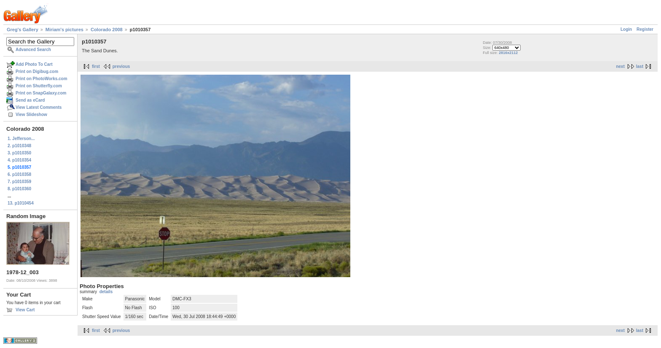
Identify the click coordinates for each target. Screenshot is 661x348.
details (106, 291)
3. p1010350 (19, 153)
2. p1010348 (19, 145)
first (96, 66)
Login (626, 29)
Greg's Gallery (22, 29)
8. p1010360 (19, 188)
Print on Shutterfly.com (39, 86)
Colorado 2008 (107, 29)
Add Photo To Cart (34, 64)
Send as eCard (30, 100)
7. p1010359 (19, 181)
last (639, 66)
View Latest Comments (39, 107)
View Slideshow (31, 114)
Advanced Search (33, 49)
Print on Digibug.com (37, 71)
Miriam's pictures (64, 29)
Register (645, 29)
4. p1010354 (19, 160)
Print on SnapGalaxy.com (41, 93)
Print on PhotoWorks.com (41, 78)
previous (121, 66)
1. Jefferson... (21, 138)
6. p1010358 (19, 174)
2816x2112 (508, 53)
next (620, 66)
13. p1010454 (21, 203)
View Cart (25, 310)
